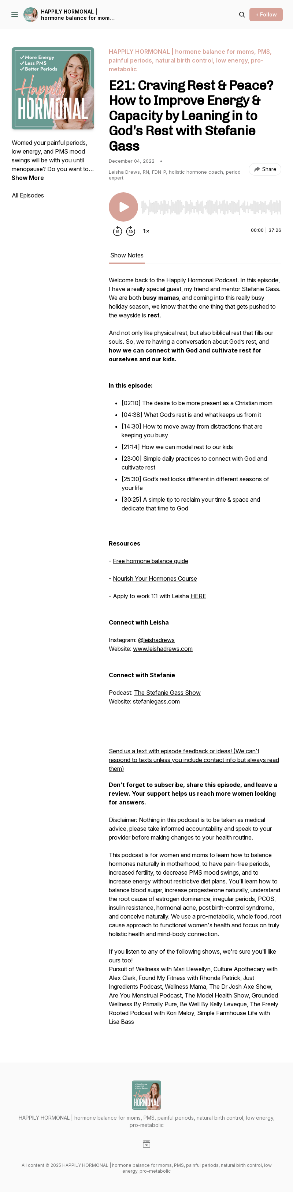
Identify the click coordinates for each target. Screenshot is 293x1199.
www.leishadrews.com (163, 648)
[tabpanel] (195, 654)
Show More (28, 177)
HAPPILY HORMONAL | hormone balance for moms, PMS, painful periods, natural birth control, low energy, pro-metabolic (79, 14)
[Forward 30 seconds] (131, 231)
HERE (198, 596)
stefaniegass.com (155, 701)
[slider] (211, 207)
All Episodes (28, 195)
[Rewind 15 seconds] (117, 231)
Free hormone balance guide (150, 561)
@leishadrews (156, 640)
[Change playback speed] (146, 231)
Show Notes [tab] (127, 255)
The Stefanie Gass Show (167, 692)
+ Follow (266, 14)
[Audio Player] (211, 205)
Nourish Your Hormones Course (155, 578)
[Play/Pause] (123, 207)
